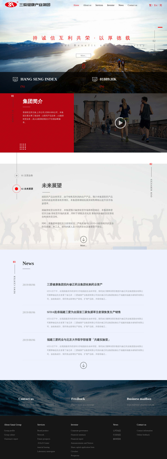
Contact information (144, 431)
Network (40, 435)
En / (156, 5)
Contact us (132, 5)
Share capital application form (82, 447)
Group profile (9, 431)
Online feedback (143, 435)
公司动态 (117, 431)
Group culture (9, 435)
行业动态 (117, 435)
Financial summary (78, 435)
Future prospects (43, 439)
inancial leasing (43, 447)
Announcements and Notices (82, 443)
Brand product (42, 431)
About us (87, 5)
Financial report (77, 439)
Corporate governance (79, 431)
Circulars (74, 451)
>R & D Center (43, 443)
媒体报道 (117, 439)
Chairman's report (11, 439)
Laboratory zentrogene (46, 451)
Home (76, 5)
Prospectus (75, 456)
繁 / (151, 5)
